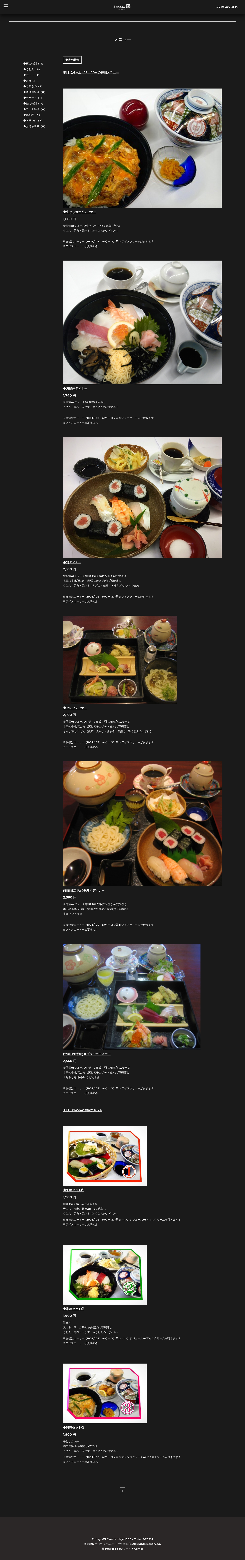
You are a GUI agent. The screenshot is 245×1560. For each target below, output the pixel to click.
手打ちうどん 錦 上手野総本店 (113, 1544)
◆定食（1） (30, 80)
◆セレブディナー (75, 708)
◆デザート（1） (33, 97)
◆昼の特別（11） (34, 103)
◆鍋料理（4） (32, 114)
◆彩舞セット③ (73, 1427)
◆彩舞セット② (73, 1309)
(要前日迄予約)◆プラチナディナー (87, 1054)
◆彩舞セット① (73, 1190)
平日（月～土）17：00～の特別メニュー (91, 72)
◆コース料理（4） (35, 109)
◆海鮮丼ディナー (75, 388)
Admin (138, 1548)
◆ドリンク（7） (33, 120)
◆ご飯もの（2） (33, 86)
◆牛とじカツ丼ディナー (79, 212)
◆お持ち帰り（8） (35, 126)
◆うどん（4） (32, 69)
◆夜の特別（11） (34, 63)
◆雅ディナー (72, 562)
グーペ (127, 1548)
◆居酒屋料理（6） (35, 92)
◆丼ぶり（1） (32, 75)
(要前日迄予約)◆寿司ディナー (84, 890)
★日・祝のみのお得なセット (82, 1110)
